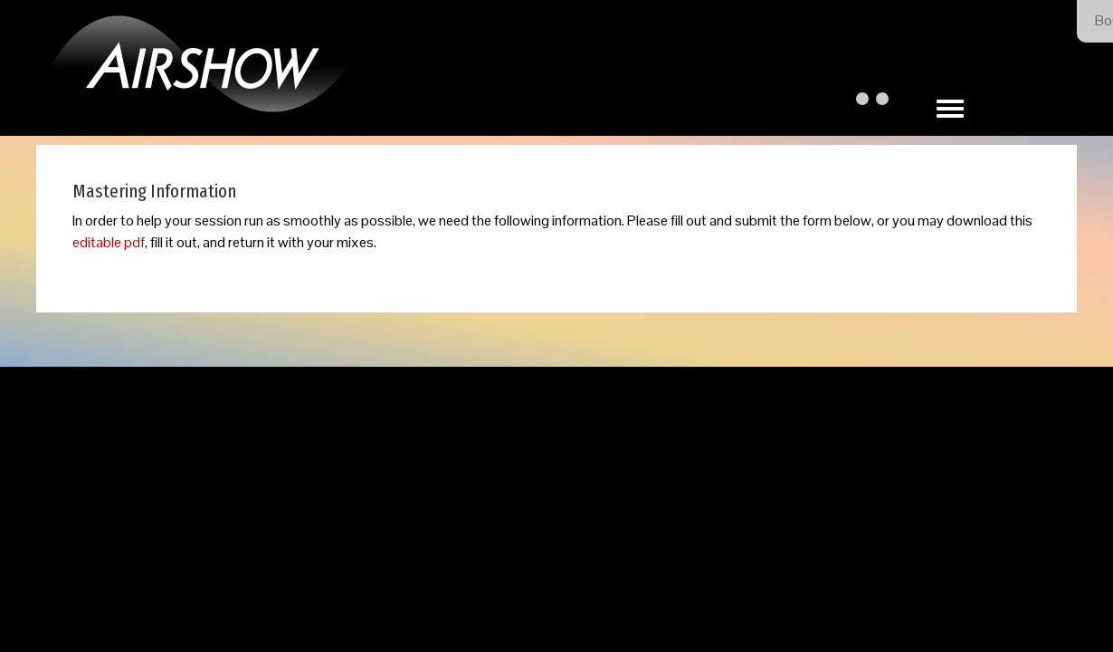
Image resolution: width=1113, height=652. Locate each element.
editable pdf (108, 242)
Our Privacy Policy (632, 468)
